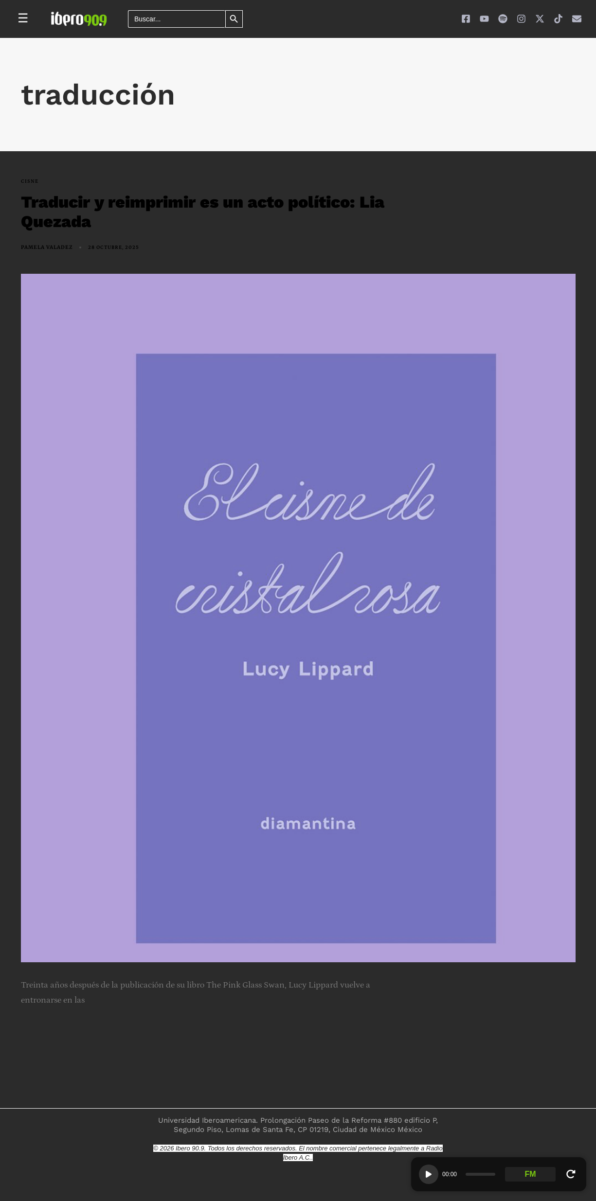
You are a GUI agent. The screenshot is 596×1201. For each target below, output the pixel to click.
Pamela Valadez (47, 247)
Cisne (29, 181)
